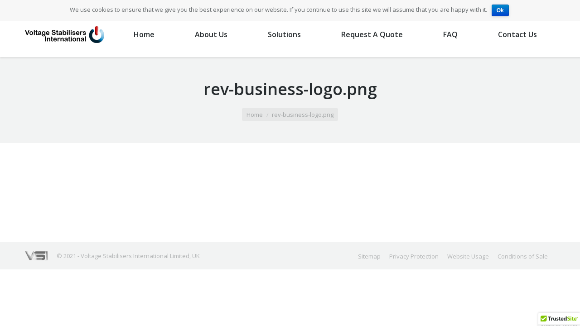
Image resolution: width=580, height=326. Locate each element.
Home (254, 114)
